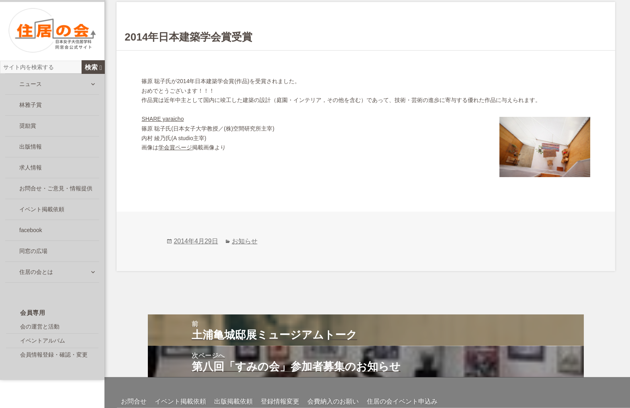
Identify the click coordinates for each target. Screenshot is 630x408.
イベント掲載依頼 (41, 211)
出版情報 (30, 148)
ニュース (30, 85)
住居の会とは (36, 273)
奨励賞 (27, 127)
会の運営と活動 (39, 327)
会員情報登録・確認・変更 (54, 356)
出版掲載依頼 (233, 383)
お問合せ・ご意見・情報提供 (55, 190)
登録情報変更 (280, 383)
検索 (93, 68)
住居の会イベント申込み (402, 383)
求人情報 (30, 169)
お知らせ (245, 223)
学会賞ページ (175, 147)
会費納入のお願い (333, 383)
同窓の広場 (33, 252)
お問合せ (134, 383)
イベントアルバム (42, 342)
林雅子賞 (30, 106)
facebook (30, 231)
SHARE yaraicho (162, 119)
